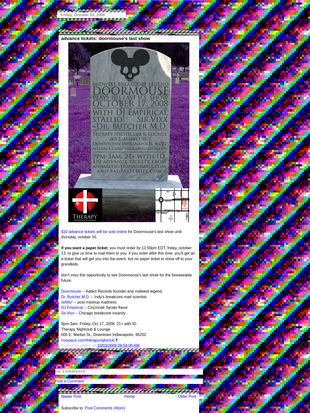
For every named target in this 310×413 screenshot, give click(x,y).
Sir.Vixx (67, 313)
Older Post (187, 396)
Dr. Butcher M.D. (75, 297)
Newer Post (71, 396)
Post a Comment (69, 381)
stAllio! (67, 302)
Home (129, 396)
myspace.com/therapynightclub (88, 340)
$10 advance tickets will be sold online (94, 232)
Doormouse (71, 291)
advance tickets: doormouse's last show (105, 38)
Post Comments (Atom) (105, 408)
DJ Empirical (72, 307)
